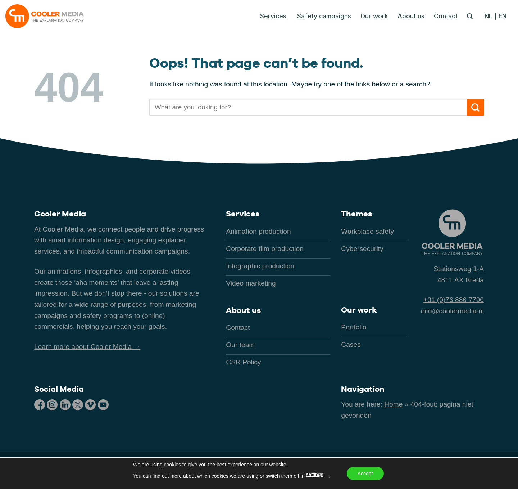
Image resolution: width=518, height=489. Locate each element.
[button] (271, 16)
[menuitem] (490, 16)
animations (64, 271)
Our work (374, 16)
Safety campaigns (324, 16)
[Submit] (475, 107)
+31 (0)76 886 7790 (453, 300)
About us (410, 16)
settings (314, 474)
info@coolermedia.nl (452, 311)
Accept (365, 473)
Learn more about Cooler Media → (87, 346)
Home (393, 404)
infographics (103, 271)
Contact (446, 16)
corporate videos (164, 271)
